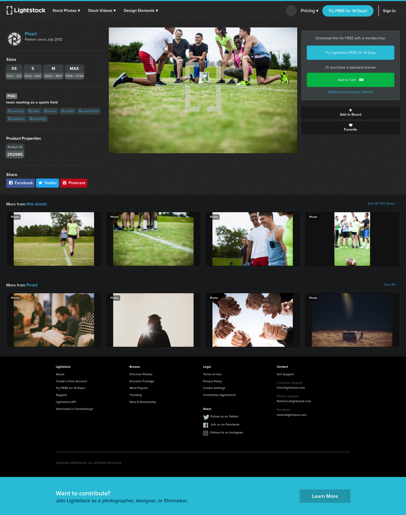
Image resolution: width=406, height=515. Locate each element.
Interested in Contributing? (75, 408)
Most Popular (138, 387)
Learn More (325, 495)
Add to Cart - (351, 80)
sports (68, 111)
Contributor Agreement (219, 394)
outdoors (16, 118)
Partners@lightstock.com (294, 400)
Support (61, 394)
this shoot (35, 204)
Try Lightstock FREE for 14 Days (350, 52)
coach (50, 111)
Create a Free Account (71, 380)
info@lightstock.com (291, 386)
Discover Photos (140, 373)
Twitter (47, 183)
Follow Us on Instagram (226, 431)
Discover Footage (141, 380)
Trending (135, 394)
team (34, 111)
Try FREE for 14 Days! (347, 11)
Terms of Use (212, 373)
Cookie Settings (214, 387)
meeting (16, 111)
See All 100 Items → (383, 203)
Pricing (309, 11)
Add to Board (351, 112)
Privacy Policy (212, 380)
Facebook (20, 183)
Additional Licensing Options (350, 92)
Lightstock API (66, 401)
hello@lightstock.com (292, 413)
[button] (67, 10)
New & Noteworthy (142, 401)
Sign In (389, 11)
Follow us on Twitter (224, 415)
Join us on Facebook (224, 423)
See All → (392, 284)
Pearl (31, 34)
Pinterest (73, 183)
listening (37, 118)
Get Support (285, 373)
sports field (88, 111)
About (60, 373)
